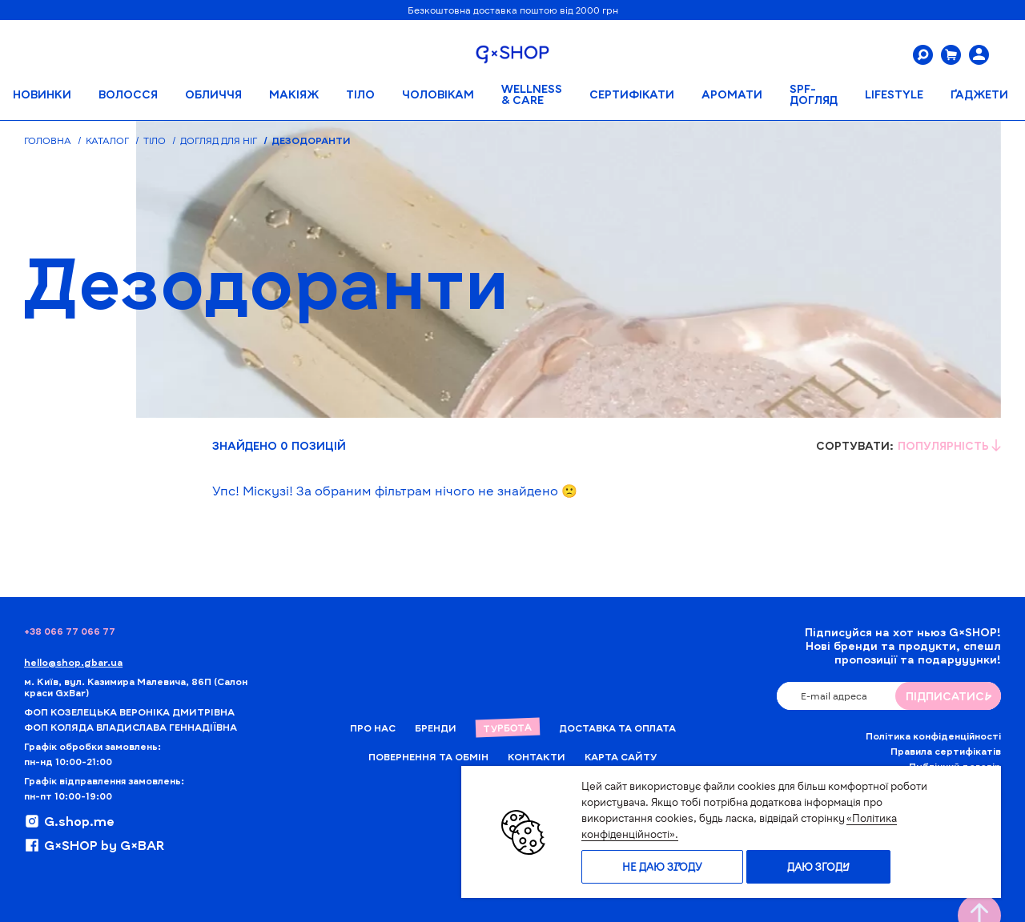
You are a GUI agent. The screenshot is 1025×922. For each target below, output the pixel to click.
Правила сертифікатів (945, 750)
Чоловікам (438, 94)
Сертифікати (631, 94)
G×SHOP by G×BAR (94, 845)
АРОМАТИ (731, 94)
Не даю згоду (662, 866)
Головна (47, 140)
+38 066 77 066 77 (69, 630)
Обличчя (213, 94)
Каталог (107, 140)
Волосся (128, 94)
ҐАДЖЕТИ (979, 94)
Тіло (360, 94)
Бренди (435, 727)
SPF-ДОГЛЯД (814, 94)
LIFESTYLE (894, 94)
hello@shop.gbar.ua (73, 661)
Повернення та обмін (428, 756)
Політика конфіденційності (933, 735)
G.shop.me (69, 821)
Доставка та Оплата (617, 727)
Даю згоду (818, 866)
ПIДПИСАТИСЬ (948, 696)
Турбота (507, 727)
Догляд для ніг (218, 140)
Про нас (373, 727)
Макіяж (294, 94)
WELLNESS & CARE (531, 94)
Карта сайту (621, 756)
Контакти (536, 756)
